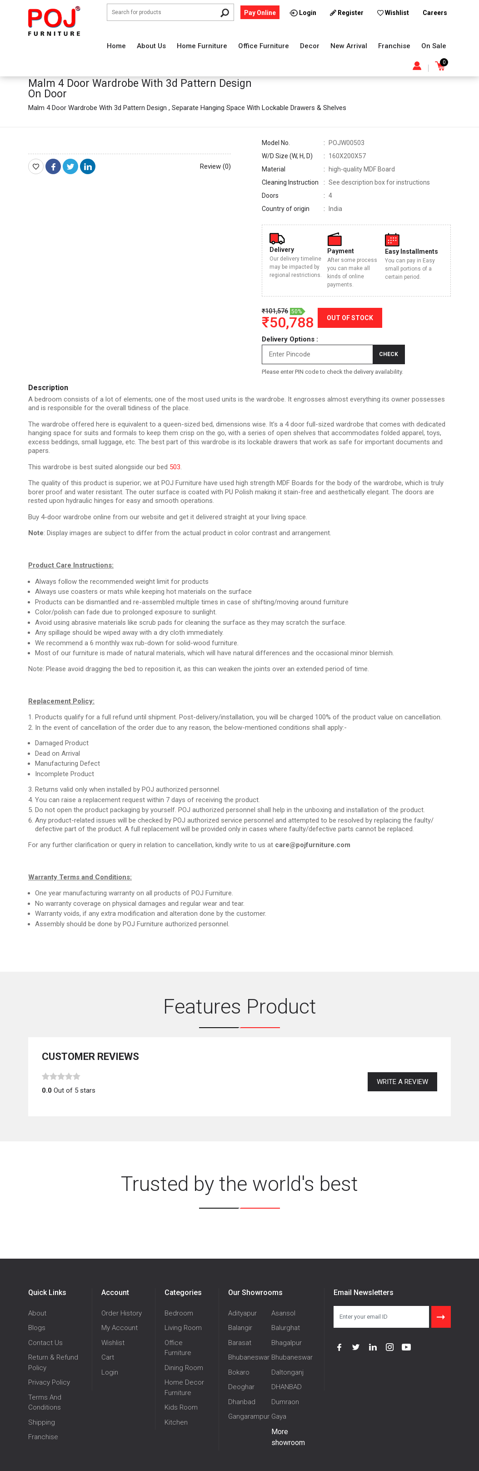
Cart (107, 1357)
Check (388, 354)
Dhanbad (241, 1402)
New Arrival (348, 46)
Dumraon (285, 1402)
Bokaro (238, 1372)
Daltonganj (287, 1372)
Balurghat (285, 1328)
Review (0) (215, 166)
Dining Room (184, 1368)
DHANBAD (286, 1387)
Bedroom (179, 1313)
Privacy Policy (49, 1382)
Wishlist (113, 1343)
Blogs (36, 1328)
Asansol (283, 1313)
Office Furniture (263, 46)
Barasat (239, 1343)
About (37, 1313)
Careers (435, 12)
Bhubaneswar (248, 1357)
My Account (119, 1328)
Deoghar (241, 1387)
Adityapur (242, 1313)
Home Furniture (202, 46)
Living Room (183, 1328)
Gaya (278, 1416)
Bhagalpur (286, 1343)
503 (175, 467)
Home (116, 46)
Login (109, 1372)
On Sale (433, 46)
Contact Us (45, 1343)
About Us (151, 46)
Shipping (41, 1422)
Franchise (394, 46)
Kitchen (176, 1422)
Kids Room (181, 1407)
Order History (121, 1313)
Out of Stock (350, 317)
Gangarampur (248, 1416)
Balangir (240, 1328)
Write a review (402, 1082)
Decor (309, 46)
